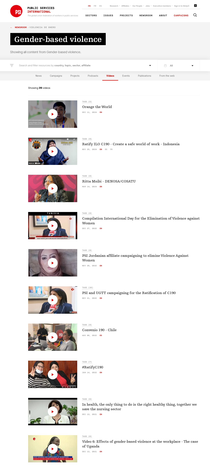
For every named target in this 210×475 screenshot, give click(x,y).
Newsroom (146, 15)
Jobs (148, 6)
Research (114, 6)
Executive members (162, 6)
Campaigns (181, 15)
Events (126, 75)
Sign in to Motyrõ (181, 6)
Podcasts (93, 75)
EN (89, 6)
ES (100, 6)
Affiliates (125, 6)
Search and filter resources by (55, 65)
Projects (126, 15)
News (39, 75)
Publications (144, 75)
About (163, 15)
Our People (137, 6)
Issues (108, 15)
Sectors (91, 15)
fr (111, 149)
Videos (110, 75)
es (106, 149)
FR (95, 6)
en (101, 112)
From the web (167, 75)
